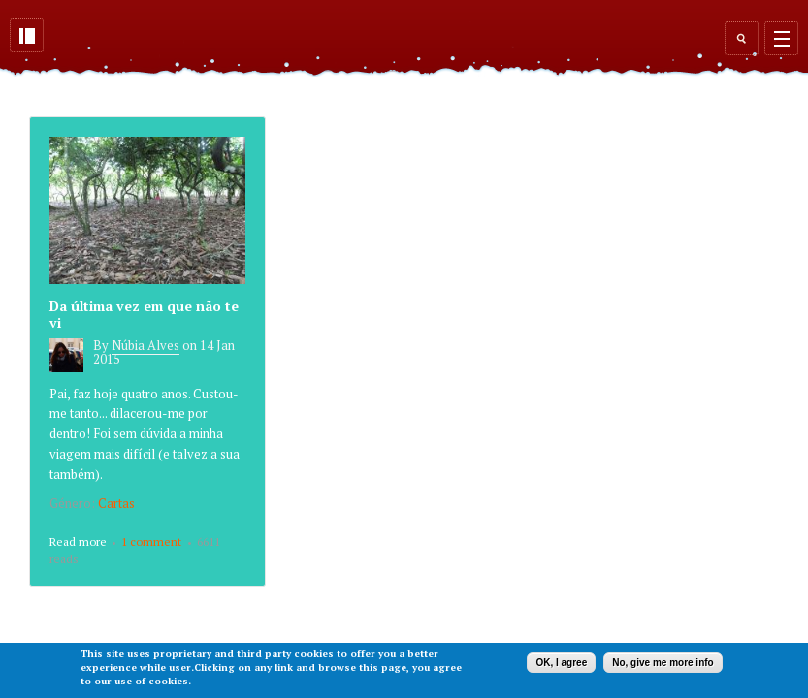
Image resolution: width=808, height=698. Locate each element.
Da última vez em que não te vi (144, 314)
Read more (78, 543)
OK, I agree (561, 662)
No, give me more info (662, 662)
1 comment (151, 541)
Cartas (116, 503)
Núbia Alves (145, 345)
